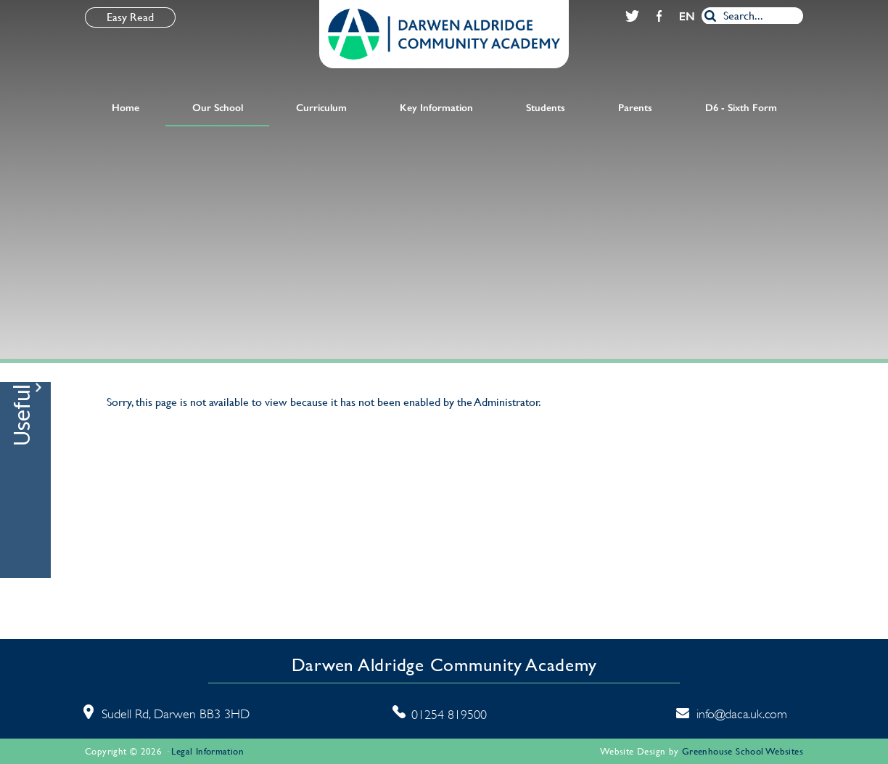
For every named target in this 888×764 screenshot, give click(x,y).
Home (125, 108)
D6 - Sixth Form (741, 108)
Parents (635, 108)
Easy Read (130, 17)
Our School (217, 108)
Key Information (436, 108)
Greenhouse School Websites (742, 751)
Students (545, 108)
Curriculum (321, 108)
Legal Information (207, 751)
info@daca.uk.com (741, 714)
